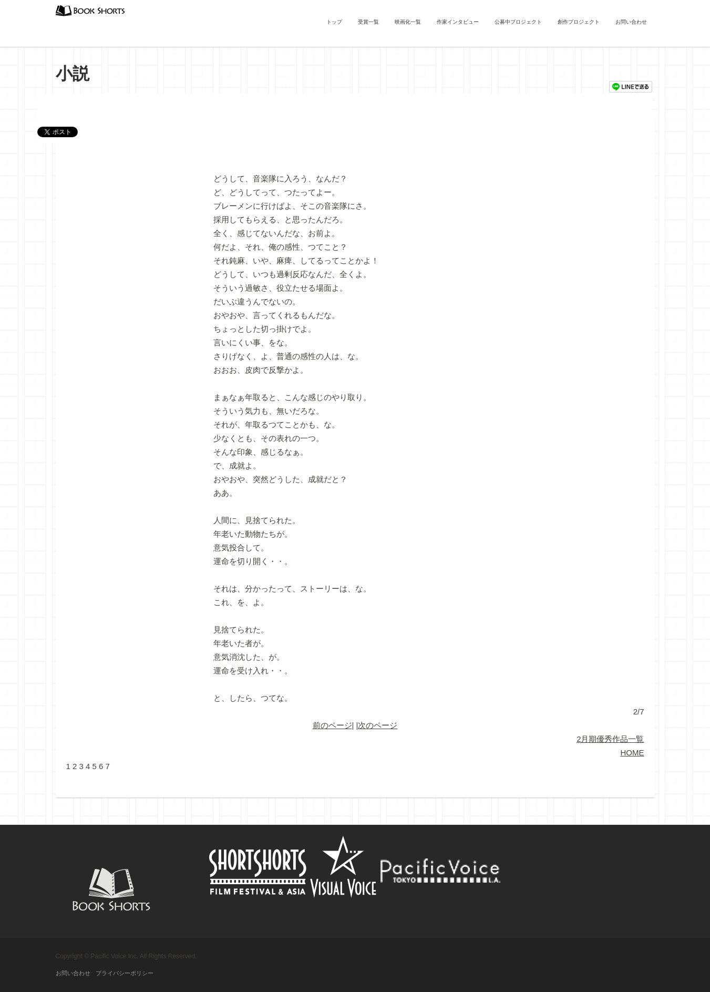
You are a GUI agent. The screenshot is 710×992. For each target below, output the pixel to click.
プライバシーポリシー (124, 973)
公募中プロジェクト (518, 22)
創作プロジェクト (579, 22)
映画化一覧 (408, 22)
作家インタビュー (458, 22)
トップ (334, 22)
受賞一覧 (368, 22)
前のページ (332, 725)
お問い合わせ (631, 22)
